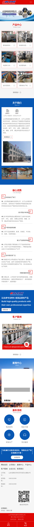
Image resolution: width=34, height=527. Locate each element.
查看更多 (7, 137)
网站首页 (4, 465)
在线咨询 (17, 457)
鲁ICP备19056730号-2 (17, 517)
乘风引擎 (9, 510)
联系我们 (20, 469)
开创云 (3, 510)
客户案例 (4, 469)
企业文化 (12, 469)
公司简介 (12, 465)
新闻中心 (20, 465)
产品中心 (28, 465)
